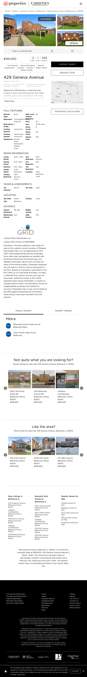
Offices (72, 594)
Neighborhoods (48, 601)
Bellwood (16, 86)
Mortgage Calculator (67, 111)
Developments (47, 603)
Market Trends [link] (26, 70)
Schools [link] (30, 68)
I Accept (75, 671)
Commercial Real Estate (15, 594)
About (44, 596)
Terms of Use (75, 605)
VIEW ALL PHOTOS (22, 51)
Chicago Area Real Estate (16, 596)
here (23, 674)
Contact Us (74, 601)
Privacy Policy (75, 603)
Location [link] (21, 68)
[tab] (24, 311)
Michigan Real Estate (14, 601)
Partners (45, 608)
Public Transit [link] (41, 68)
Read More (9, 101)
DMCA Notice (75, 608)
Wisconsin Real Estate (15, 603)
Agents (72, 596)
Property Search (48, 598)
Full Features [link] (13, 65)
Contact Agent (67, 64)
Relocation (46, 605)
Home (44, 594)
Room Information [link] (28, 65)
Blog (43, 610)
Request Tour (67, 73)
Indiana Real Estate (13, 598)
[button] (67, 92)
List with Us (74, 598)
